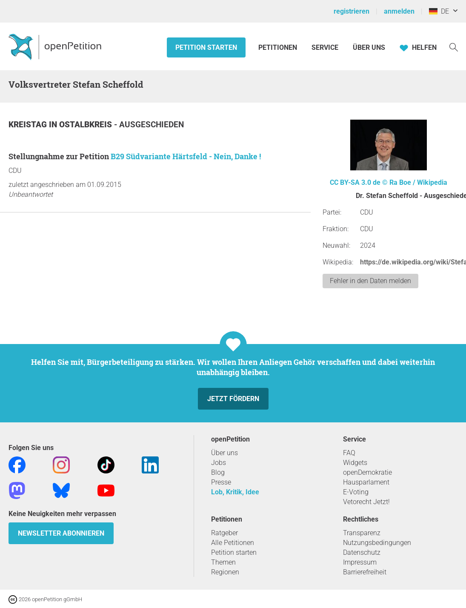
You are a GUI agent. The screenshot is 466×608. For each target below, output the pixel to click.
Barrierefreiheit (364, 572)
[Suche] (453, 47)
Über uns (224, 453)
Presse (221, 482)
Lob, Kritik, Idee (235, 492)
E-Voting (356, 492)
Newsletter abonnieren (61, 533)
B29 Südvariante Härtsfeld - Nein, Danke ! (186, 156)
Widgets (355, 463)
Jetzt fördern (233, 399)
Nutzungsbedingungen (377, 543)
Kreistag (29, 124)
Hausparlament (366, 482)
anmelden (399, 11)
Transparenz (361, 533)
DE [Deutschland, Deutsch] (439, 11)
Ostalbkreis (86, 124)
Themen (223, 562)
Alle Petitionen (232, 543)
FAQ (349, 453)
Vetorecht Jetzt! (366, 502)
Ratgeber (224, 533)
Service (325, 47)
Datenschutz (361, 552)
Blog (218, 472)
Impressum (360, 562)
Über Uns (369, 47)
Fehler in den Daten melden (370, 281)
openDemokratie (367, 472)
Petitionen (278, 47)
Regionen (225, 572)
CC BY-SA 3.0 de (355, 182)
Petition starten (206, 47)
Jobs (218, 463)
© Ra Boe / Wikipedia (414, 182)
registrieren (351, 11)
